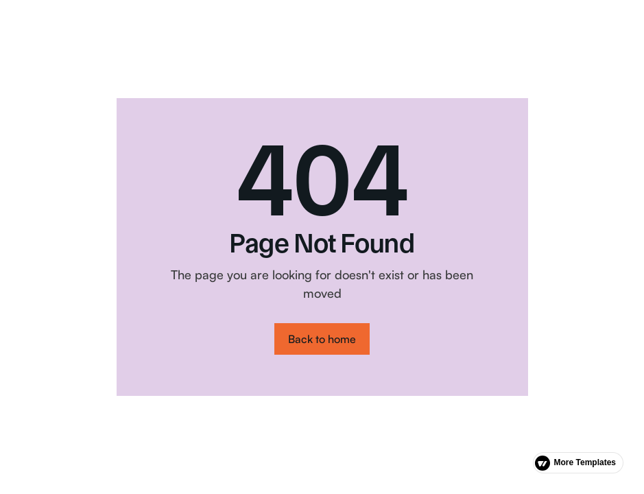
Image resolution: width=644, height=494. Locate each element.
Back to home (322, 339)
